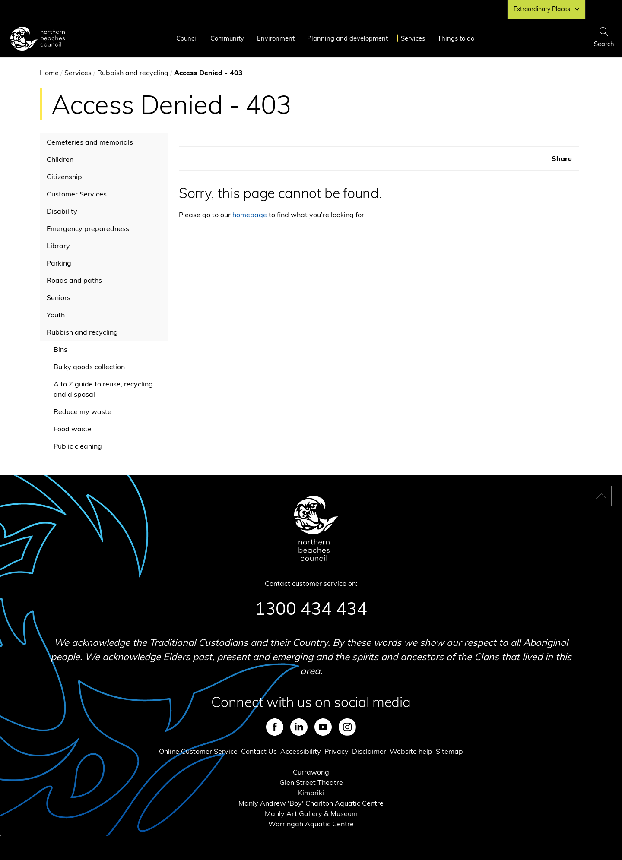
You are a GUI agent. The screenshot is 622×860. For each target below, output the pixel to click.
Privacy (336, 751)
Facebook (274, 727)
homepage (249, 214)
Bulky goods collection (89, 366)
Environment (276, 38)
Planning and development (347, 38)
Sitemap (449, 751)
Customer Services (77, 194)
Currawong (311, 772)
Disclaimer (369, 751)
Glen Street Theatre (311, 782)
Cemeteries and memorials (90, 142)
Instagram (347, 727)
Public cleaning (78, 446)
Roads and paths (74, 280)
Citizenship (64, 176)
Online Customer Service (198, 751)
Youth (56, 314)
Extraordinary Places (546, 9)
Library (58, 245)
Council (187, 38)
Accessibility (300, 751)
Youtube (323, 727)
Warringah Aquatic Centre (311, 823)
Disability (62, 211)
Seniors (58, 297)
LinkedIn (299, 727)
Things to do (456, 38)
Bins (60, 349)
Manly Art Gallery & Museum (311, 813)
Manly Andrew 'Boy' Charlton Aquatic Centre (311, 803)
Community (227, 38)
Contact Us (259, 751)
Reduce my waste (82, 411)
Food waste (73, 428)
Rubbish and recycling (132, 72)
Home (49, 72)
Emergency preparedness (88, 228)
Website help (411, 751)
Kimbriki (311, 792)
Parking (59, 263)
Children (60, 159)
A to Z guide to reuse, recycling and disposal (103, 388)
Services (413, 38)
